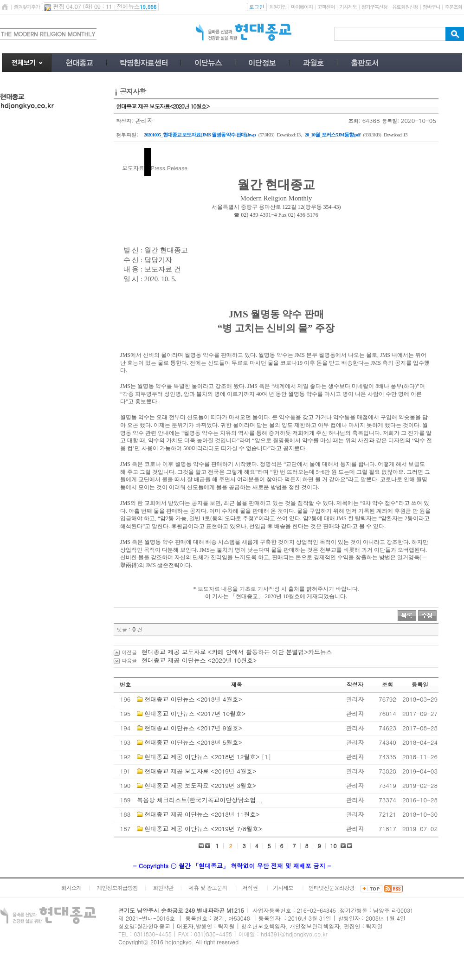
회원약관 (163, 887)
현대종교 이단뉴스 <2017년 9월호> (193, 727)
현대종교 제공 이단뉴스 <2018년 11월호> (201, 814)
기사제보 (347, 6)
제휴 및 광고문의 (207, 887)
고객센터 (326, 6)
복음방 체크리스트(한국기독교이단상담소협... (200, 799)
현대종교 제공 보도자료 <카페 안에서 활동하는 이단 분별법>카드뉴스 (237, 651)
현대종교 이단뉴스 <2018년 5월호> (193, 742)
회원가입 (277, 6)
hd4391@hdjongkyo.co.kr (294, 934)
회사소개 (71, 887)
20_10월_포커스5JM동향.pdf (332, 134)
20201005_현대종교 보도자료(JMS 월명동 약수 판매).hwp (200, 134)
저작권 (250, 887)
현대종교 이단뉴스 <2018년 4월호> (193, 699)
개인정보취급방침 (117, 887)
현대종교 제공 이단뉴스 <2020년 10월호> (199, 660)
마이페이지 (302, 6)
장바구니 (431, 6)
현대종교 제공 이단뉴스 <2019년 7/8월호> (203, 828)
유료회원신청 (405, 6)
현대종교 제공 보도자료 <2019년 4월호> (200, 771)
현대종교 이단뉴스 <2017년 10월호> (194, 713)
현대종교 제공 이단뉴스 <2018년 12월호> (201, 756)
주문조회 (453, 6)
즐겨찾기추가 (26, 6)
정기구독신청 (374, 6)
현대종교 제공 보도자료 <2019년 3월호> (200, 785)
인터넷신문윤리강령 (331, 887)
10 (333, 846)
